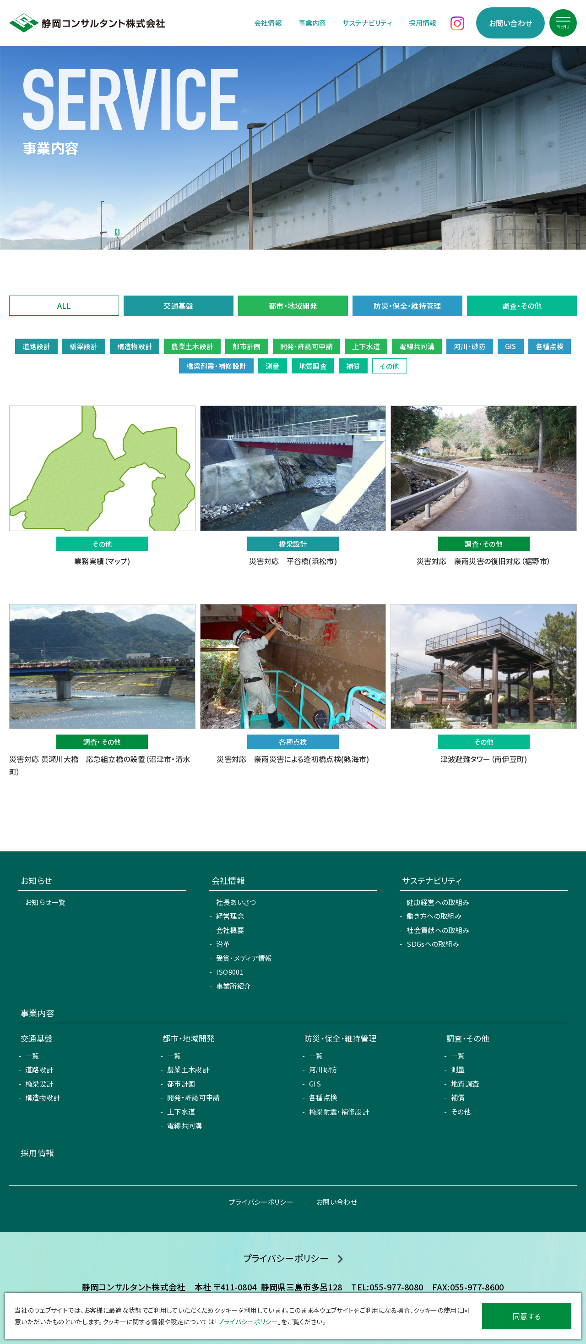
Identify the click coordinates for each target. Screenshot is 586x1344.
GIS (315, 1083)
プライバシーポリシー (261, 1202)
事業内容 (312, 22)
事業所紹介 (233, 986)
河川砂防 (323, 1069)
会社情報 (268, 22)
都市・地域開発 (293, 305)
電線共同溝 (184, 1125)
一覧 (32, 1055)
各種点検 (323, 1097)
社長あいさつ (236, 902)
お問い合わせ (510, 22)
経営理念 (230, 916)
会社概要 (230, 930)
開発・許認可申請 (193, 1097)
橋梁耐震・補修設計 (339, 1111)
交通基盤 (178, 305)
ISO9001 (230, 971)
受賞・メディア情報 (244, 958)
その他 (461, 1111)
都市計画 (181, 1083)
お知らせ (36, 880)
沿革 (223, 944)
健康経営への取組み (438, 902)
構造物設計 (42, 1097)
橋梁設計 (39, 1083)
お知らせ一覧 (45, 902)
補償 (458, 1097)
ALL (64, 305)
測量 (458, 1069)
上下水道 (181, 1111)
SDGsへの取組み (433, 944)
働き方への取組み (434, 916)
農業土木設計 (188, 1069)
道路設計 (39, 1069)
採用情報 (423, 22)
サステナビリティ (367, 22)
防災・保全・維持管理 (407, 305)
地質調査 (465, 1083)
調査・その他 (522, 305)
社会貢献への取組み (438, 930)
